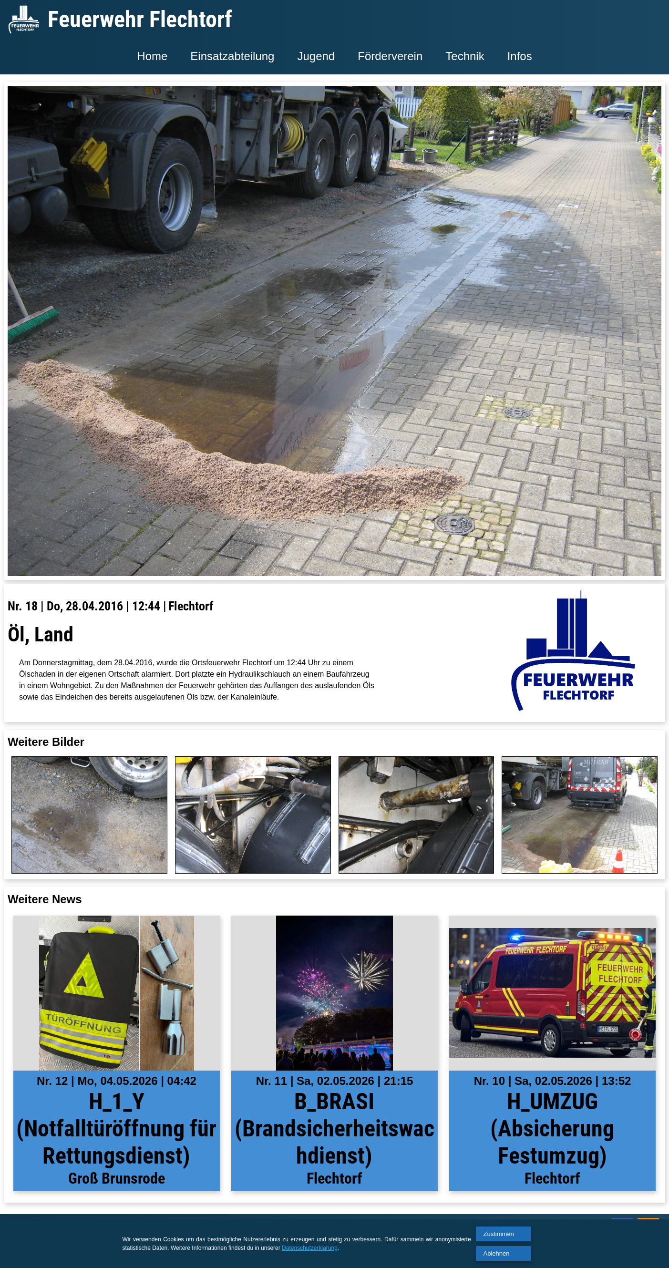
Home (152, 56)
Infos (519, 56)
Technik (464, 56)
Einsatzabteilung (232, 56)
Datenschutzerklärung (310, 1248)
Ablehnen (497, 1253)
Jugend (316, 56)
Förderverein (390, 56)
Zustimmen (499, 1233)
